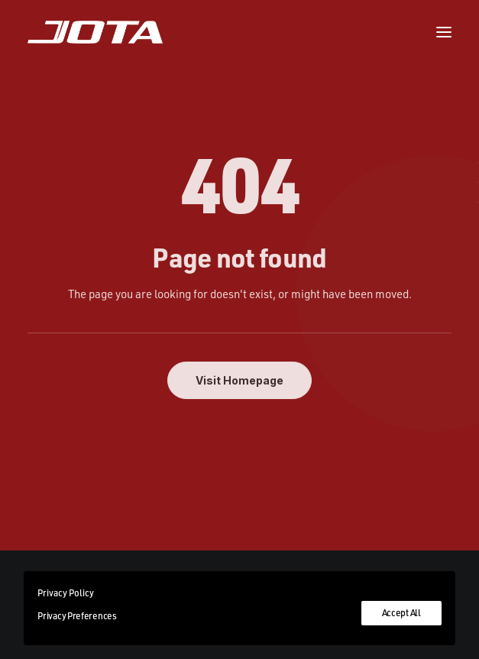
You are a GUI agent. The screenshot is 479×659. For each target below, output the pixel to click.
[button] (444, 32)
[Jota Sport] (95, 32)
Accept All (401, 612)
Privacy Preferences (76, 616)
